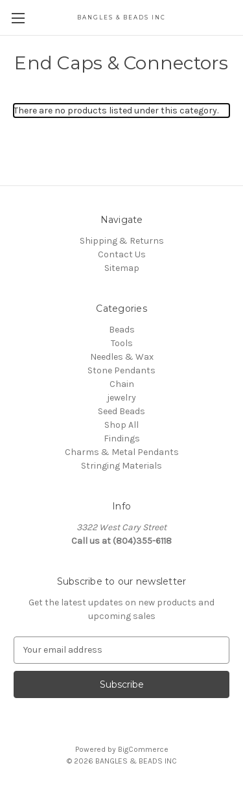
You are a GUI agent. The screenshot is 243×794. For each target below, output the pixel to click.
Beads (122, 329)
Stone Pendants (121, 370)
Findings (122, 438)
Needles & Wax (122, 356)
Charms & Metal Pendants (122, 452)
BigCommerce (143, 749)
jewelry (121, 397)
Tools (122, 343)
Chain (122, 384)
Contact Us (122, 254)
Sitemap (121, 268)
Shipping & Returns (122, 240)
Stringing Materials (121, 465)
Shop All (121, 424)
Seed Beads (121, 411)
